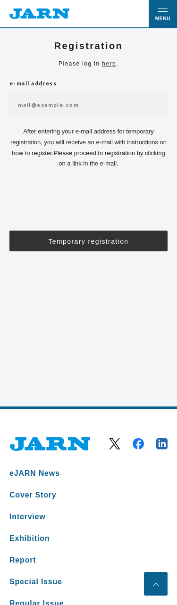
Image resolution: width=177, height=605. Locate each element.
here (109, 63)
